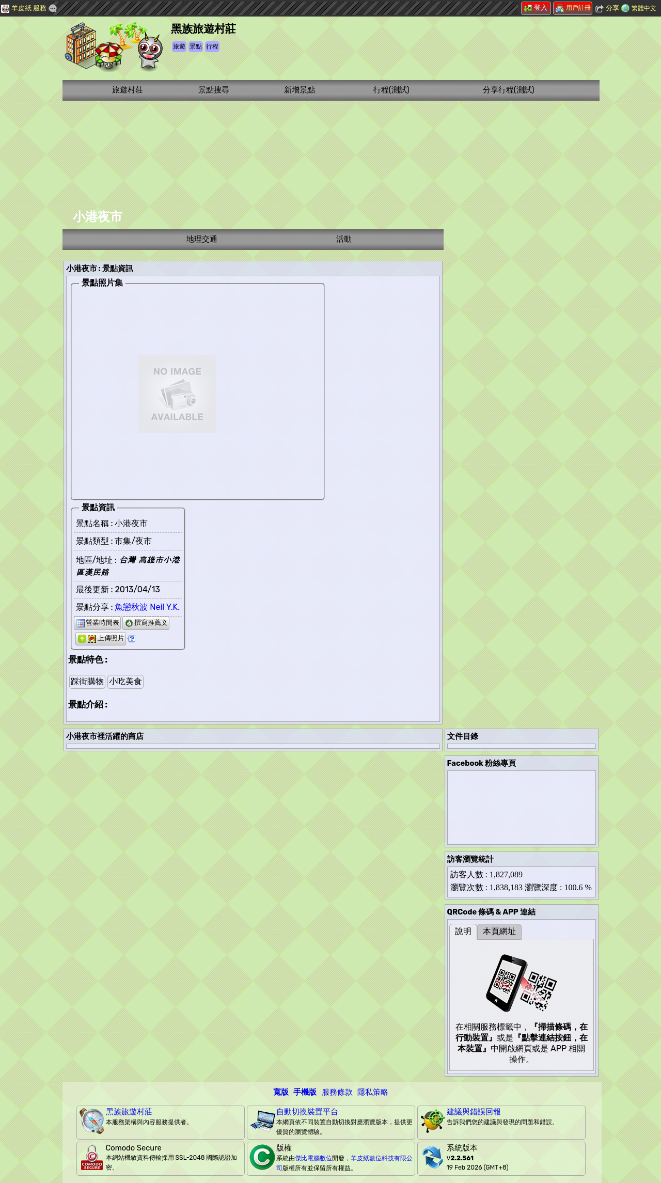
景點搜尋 (213, 89)
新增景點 (299, 89)
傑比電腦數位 (313, 1158)
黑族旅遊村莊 (129, 1111)
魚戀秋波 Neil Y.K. (147, 607)
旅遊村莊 (127, 89)
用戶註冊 (573, 7)
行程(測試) (391, 89)
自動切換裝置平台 (307, 1111)
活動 (344, 239)
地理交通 (201, 239)
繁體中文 (644, 8)
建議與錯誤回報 (474, 1111)
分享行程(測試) (508, 89)
